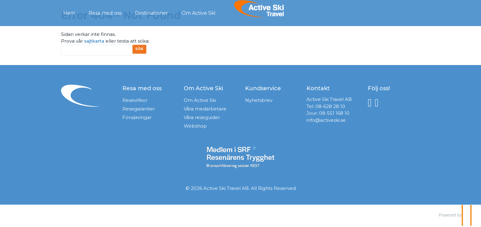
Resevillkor (135, 102)
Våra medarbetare (205, 110)
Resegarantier (138, 110)
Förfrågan (328, 12)
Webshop (195, 127)
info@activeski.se (326, 122)
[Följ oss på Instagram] (378, 104)
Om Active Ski (200, 102)
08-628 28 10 (330, 108)
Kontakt (364, 12)
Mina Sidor (401, 12)
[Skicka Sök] (142, 51)
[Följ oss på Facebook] (371, 104)
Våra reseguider (202, 119)
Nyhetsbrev (258, 102)
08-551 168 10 (334, 114)
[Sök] (97, 50)
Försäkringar (137, 119)
